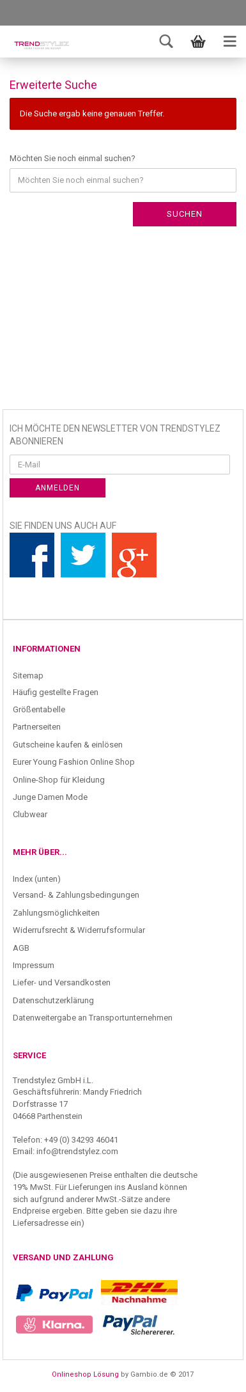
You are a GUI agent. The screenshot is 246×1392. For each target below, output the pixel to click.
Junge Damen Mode (50, 797)
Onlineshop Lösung (85, 1374)
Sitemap (28, 675)
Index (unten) (37, 879)
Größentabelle (39, 709)
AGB (21, 948)
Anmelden (57, 487)
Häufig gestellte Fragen (55, 692)
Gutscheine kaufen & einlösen (68, 744)
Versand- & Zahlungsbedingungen (76, 895)
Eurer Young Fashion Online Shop (74, 762)
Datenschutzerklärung (53, 1000)
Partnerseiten (37, 726)
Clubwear (30, 814)
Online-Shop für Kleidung (59, 780)
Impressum (33, 965)
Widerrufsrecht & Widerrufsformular (79, 930)
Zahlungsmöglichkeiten (56, 913)
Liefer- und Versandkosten (62, 982)
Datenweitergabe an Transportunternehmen (93, 1017)
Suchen (185, 214)
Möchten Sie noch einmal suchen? (72, 158)
